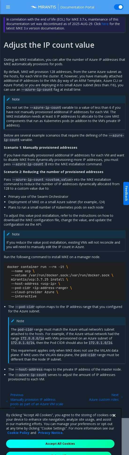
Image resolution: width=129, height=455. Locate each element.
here (105, 24)
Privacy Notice (50, 443)
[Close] (114, 426)
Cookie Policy (18, 443)
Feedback (126, 193)
